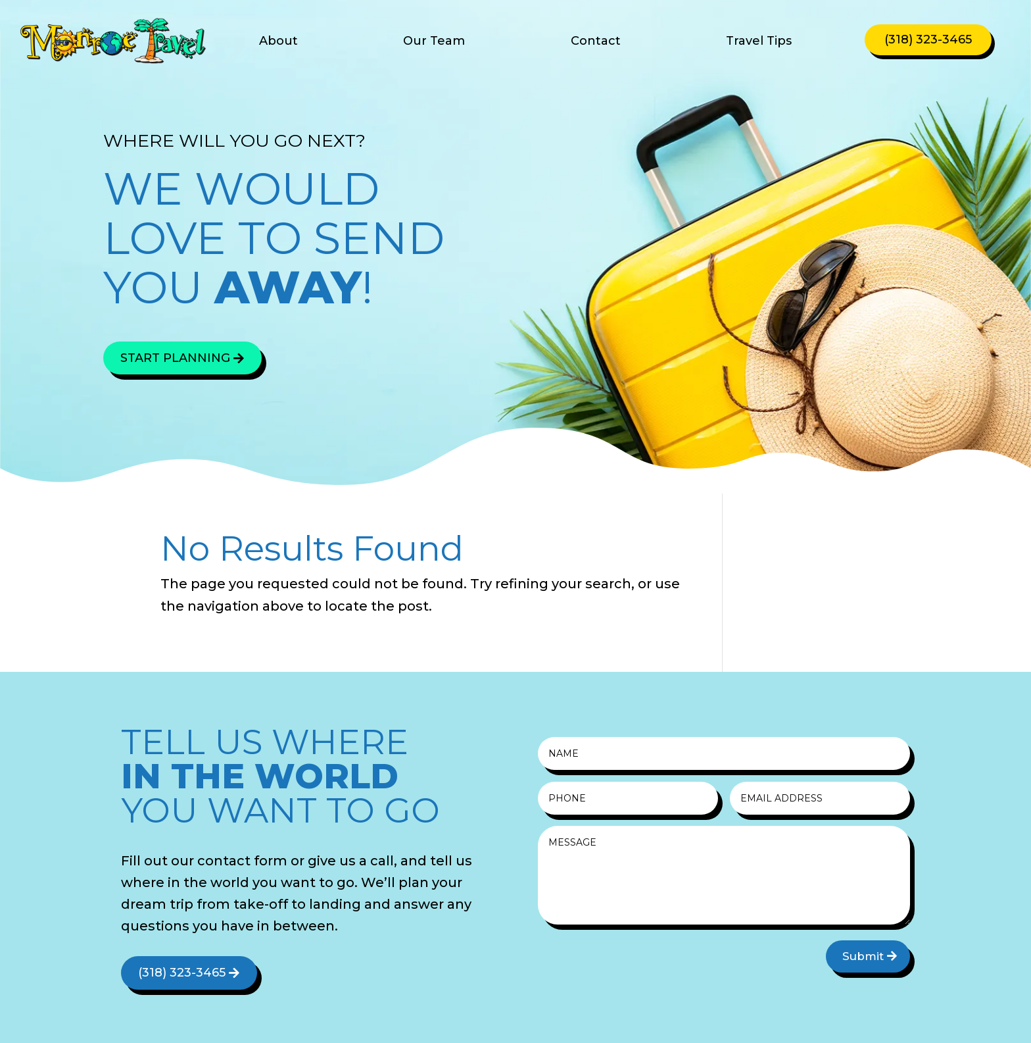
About (278, 42)
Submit (863, 956)
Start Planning (175, 358)
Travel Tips (759, 42)
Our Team (434, 42)
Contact (596, 42)
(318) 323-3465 (928, 39)
